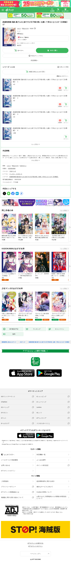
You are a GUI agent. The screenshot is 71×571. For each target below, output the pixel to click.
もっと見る (63, 210)
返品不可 (19, 45)
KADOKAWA (11, 168)
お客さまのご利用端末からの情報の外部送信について (51, 497)
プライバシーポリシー (8, 486)
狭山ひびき (25, 28)
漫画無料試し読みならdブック (9, 342)
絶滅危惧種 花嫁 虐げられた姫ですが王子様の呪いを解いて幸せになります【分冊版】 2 (40, 97)
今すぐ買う (54, 50)
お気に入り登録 (64, 67)
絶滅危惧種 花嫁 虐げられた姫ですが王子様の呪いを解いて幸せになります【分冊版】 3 (40, 113)
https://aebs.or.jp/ (28, 514)
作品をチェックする (37, 55)
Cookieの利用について (44, 492)
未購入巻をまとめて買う (37, 72)
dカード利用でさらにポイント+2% (25, 43)
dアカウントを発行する (35, 543)
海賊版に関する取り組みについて (12, 497)
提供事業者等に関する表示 (45, 481)
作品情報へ (34, 60)
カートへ (20, 50)
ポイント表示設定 (42, 465)
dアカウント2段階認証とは (10, 492)
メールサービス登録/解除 (9, 460)
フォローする (35, 28)
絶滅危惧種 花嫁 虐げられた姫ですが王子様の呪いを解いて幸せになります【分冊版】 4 (40, 129)
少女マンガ (12, 171)
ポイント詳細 (22, 39)
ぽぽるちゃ (23, 166)
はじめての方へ (7, 454)
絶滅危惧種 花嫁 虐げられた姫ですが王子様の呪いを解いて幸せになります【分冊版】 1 (40, 81)
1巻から (59, 76)
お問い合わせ (5, 465)
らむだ (19, 28)
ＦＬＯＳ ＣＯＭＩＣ (15, 174)
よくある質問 (41, 460)
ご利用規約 (5, 481)
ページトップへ (35, 554)
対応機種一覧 (41, 454)
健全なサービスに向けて (45, 486)
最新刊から (65, 76)
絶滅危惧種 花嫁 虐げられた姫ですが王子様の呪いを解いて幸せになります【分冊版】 (34, 176)
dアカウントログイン (8, 471)
